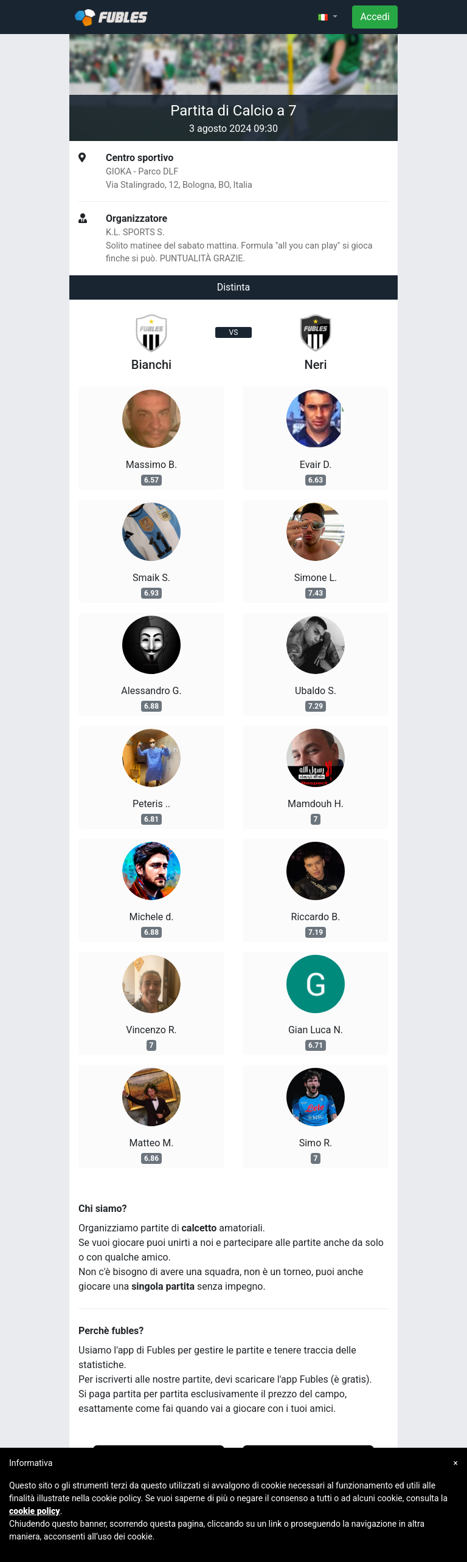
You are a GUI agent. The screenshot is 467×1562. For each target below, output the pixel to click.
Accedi (375, 16)
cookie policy (34, 1511)
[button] (327, 17)
